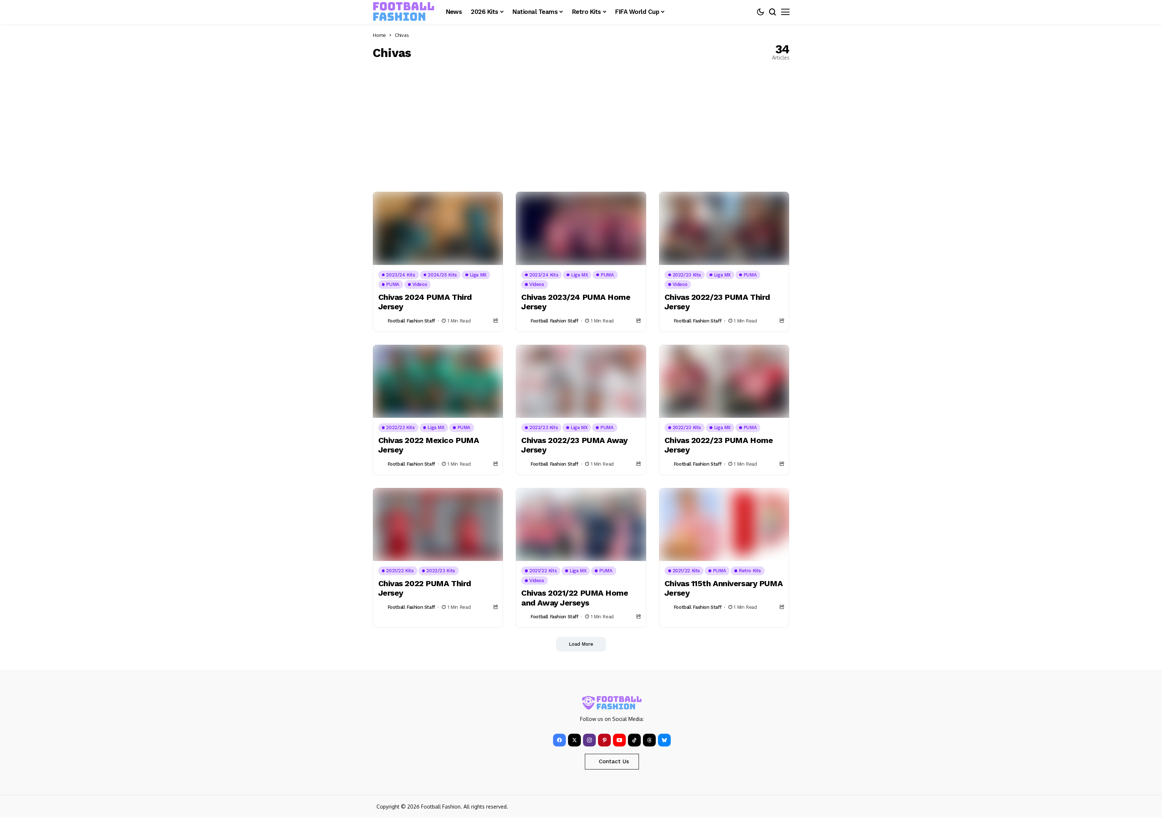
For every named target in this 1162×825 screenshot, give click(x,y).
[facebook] (559, 740)
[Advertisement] (581, 126)
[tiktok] (634, 740)
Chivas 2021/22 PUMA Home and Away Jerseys (574, 597)
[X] (574, 740)
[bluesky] (664, 740)
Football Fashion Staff (411, 321)
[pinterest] (604, 740)
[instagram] (589, 740)
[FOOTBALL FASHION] (404, 11)
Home (379, 35)
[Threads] (649, 740)
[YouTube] (619, 740)
